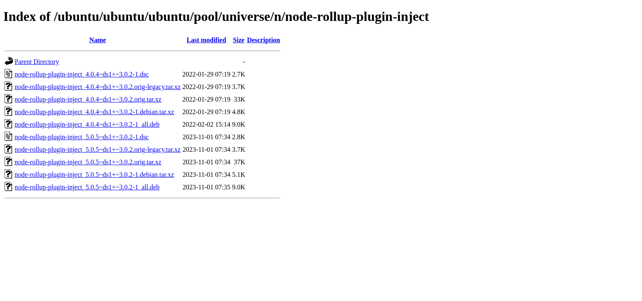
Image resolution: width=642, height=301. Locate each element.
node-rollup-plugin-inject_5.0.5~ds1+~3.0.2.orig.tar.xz (88, 162)
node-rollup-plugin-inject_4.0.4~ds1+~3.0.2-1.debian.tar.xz (94, 111)
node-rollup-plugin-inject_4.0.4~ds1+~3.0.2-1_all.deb (87, 124)
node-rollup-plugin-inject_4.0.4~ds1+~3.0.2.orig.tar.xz (88, 99)
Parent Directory (37, 61)
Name (97, 39)
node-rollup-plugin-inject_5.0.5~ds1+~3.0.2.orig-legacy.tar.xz (98, 149)
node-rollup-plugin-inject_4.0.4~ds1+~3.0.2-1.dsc (82, 74)
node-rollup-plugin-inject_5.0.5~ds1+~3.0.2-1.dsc (82, 136)
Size (239, 39)
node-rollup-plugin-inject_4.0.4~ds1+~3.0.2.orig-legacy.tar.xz (98, 86)
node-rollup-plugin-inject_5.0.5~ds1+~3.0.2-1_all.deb (87, 187)
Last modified (206, 39)
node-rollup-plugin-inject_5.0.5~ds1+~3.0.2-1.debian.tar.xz (94, 174)
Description (263, 39)
